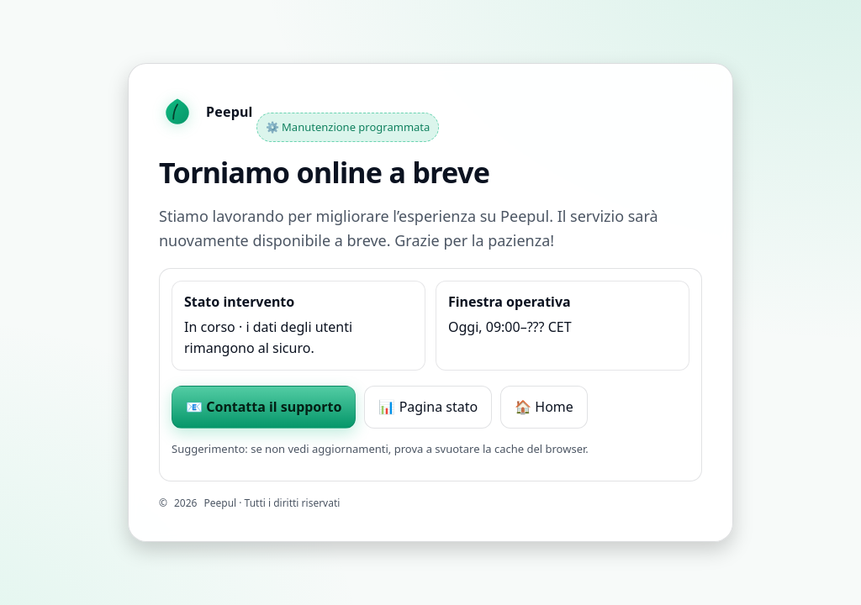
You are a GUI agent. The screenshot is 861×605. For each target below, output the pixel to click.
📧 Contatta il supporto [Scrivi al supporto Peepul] (263, 406)
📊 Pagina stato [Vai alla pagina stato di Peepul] (428, 406)
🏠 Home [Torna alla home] (544, 406)
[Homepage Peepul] (206, 112)
